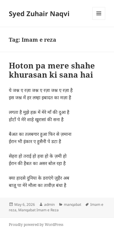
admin (49, 204)
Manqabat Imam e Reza (38, 210)
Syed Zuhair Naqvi (39, 13)
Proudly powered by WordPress (36, 224)
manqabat (72, 204)
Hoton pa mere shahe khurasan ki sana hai (52, 70)
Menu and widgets (99, 19)
